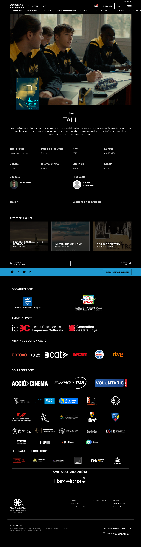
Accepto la (118, 533)
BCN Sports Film (21, 528)
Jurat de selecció (78, 507)
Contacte (117, 507)
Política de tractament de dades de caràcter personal (39, 529)
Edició (73, 500)
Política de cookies (51, 528)
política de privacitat (122, 533)
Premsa (116, 500)
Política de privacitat (36, 528)
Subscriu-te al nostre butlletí (114, 529)
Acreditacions (119, 503)
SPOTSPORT (75, 503)
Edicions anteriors (100, 500)
